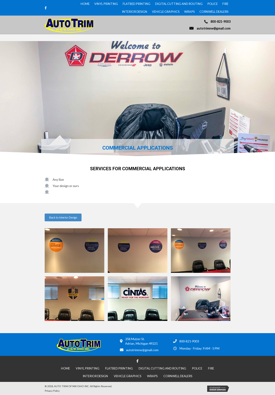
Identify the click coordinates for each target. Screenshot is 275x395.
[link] (85, 4)
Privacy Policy (52, 390)
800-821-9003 (220, 21)
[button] (63, 217)
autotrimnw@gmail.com (213, 28)
